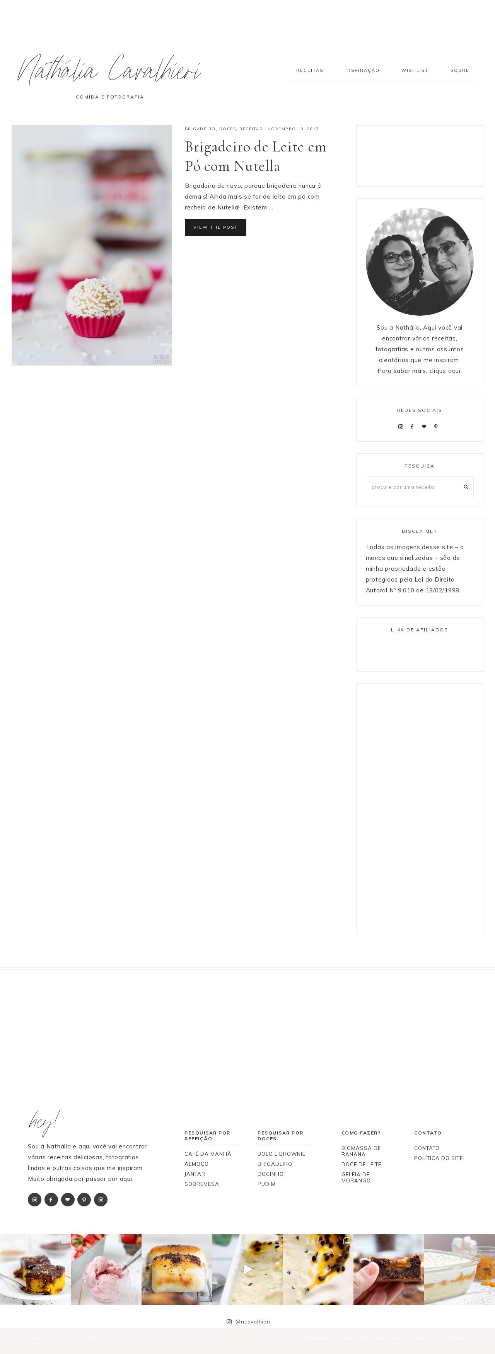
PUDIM (267, 1184)
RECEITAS (250, 128)
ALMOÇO (196, 1164)
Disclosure (31, 1341)
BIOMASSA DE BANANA (361, 1151)
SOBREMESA (201, 1184)
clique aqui (445, 370)
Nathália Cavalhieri (113, 75)
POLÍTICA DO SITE (438, 1158)
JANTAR (194, 1174)
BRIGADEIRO (200, 128)
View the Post (215, 227)
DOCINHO (271, 1174)
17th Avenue (451, 1341)
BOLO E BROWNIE (282, 1154)
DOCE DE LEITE (361, 1164)
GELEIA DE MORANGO (356, 1177)
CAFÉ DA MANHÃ (208, 1154)
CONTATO (427, 1148)
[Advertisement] (428, 154)
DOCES (227, 128)
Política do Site (85, 1341)
